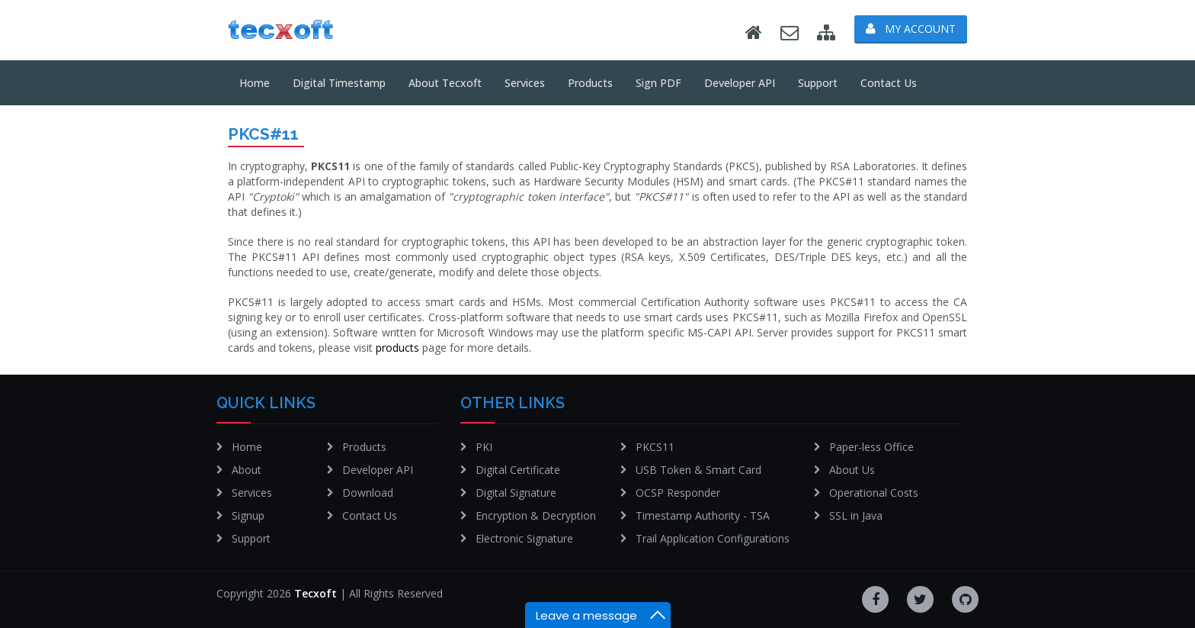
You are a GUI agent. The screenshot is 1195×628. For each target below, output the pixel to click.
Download (367, 492)
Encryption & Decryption (536, 515)
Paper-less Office (871, 447)
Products (590, 83)
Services (525, 83)
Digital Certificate (518, 469)
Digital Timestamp (339, 83)
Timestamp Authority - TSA (703, 515)
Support (818, 83)
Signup (248, 515)
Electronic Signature (524, 538)
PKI (484, 447)
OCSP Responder (678, 492)
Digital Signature (516, 492)
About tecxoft (445, 83)
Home (254, 83)
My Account (911, 28)
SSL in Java (856, 515)
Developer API (739, 83)
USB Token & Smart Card (698, 469)
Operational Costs (873, 492)
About (246, 469)
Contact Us (888, 83)
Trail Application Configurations (713, 538)
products (397, 347)
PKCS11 (655, 447)
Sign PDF (658, 83)
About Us (852, 469)
